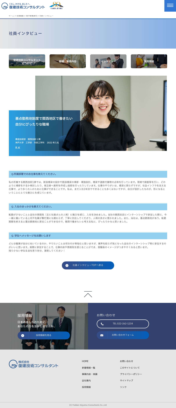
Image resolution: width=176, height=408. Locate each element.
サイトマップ (126, 380)
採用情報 (20, 16)
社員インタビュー (46, 16)
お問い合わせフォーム (117, 335)
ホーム (11, 16)
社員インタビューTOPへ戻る (84, 265)
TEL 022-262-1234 (117, 323)
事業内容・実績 (89, 374)
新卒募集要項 (31, 16)
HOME (85, 361)
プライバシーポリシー (131, 374)
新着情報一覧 (88, 368)
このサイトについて (130, 368)
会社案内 (86, 380)
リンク (123, 387)
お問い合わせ (126, 361)
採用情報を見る (36, 335)
